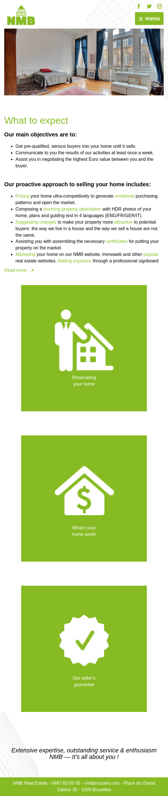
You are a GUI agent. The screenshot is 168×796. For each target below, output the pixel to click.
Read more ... (20, 270)
